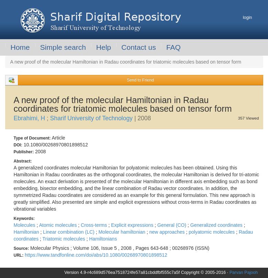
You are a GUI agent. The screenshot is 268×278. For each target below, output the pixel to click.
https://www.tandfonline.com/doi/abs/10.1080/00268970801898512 (96, 255)
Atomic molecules (58, 225)
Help (103, 47)
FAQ (173, 47)
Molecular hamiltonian (122, 232)
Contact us (138, 47)
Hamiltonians (103, 239)
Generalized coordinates (217, 225)
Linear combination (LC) (69, 232)
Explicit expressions (133, 225)
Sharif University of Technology (92, 118)
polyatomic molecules (212, 232)
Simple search (63, 47)
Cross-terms (94, 225)
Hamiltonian (27, 232)
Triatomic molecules (64, 239)
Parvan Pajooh (243, 272)
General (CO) (172, 225)
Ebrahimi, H (30, 118)
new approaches (167, 232)
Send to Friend (140, 80)
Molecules (25, 225)
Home (20, 47)
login (247, 17)
